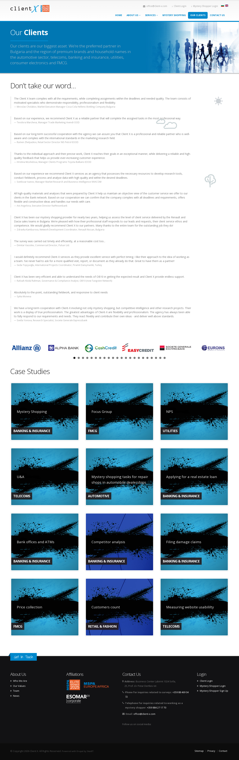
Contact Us (217, 15)
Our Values (19, 686)
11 (117, 358)
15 (135, 358)
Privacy (211, 751)
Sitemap (199, 751)
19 (152, 358)
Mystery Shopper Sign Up (214, 691)
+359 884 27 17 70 (156, 707)
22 (165, 358)
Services (151, 15)
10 (113, 358)
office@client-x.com (155, 5)
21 (160, 358)
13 (126, 358)
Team (16, 691)
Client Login (179, 5)
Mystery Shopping (174, 15)
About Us (134, 15)
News (16, 696)
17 (143, 358)
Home (118, 15)
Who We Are (20, 681)
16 (139, 358)
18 (147, 358)
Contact (223, 751)
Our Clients (197, 15)
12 (122, 358)
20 (156, 358)
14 (130, 358)
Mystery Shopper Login (204, 5)
